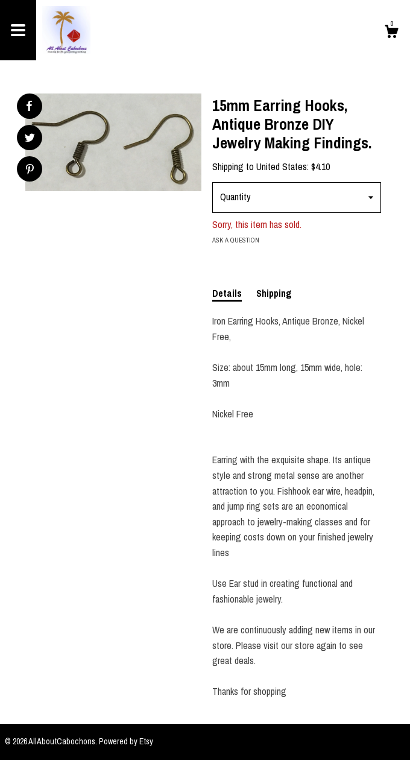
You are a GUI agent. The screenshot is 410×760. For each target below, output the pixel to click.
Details (227, 293)
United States (281, 166)
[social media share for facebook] (29, 106)
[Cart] (391, 33)
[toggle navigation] (18, 30)
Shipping (274, 293)
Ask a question (235, 240)
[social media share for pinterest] (30, 170)
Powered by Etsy (126, 741)
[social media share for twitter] (30, 139)
